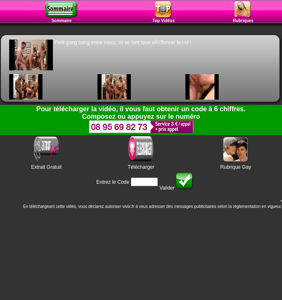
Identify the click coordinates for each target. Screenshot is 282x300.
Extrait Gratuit (46, 167)
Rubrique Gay (235, 167)
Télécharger (140, 167)
